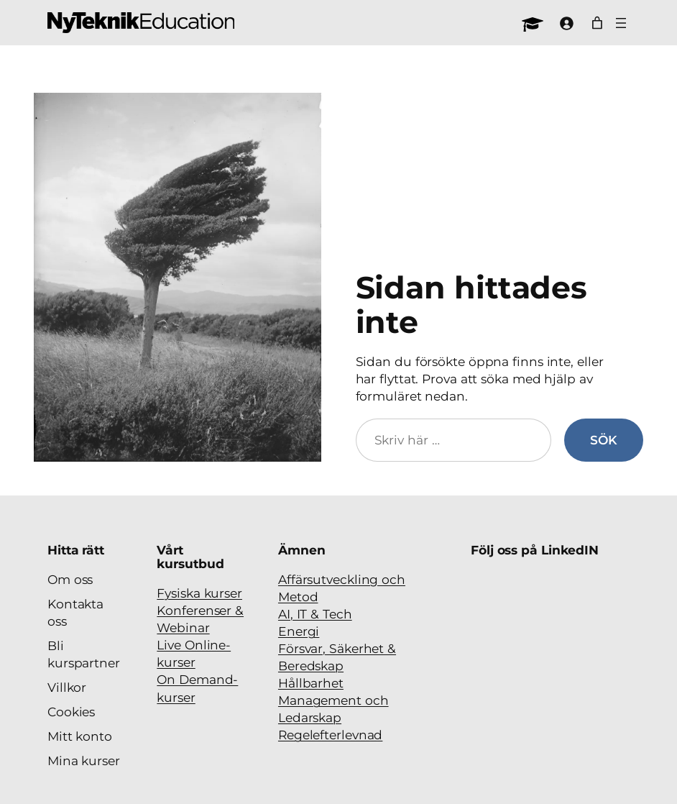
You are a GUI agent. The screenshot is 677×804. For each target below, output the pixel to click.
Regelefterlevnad (330, 734)
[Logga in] (566, 22)
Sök (603, 439)
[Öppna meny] (621, 23)
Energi (298, 631)
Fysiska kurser (199, 592)
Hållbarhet (311, 682)
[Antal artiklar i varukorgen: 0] (596, 22)
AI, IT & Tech (315, 613)
